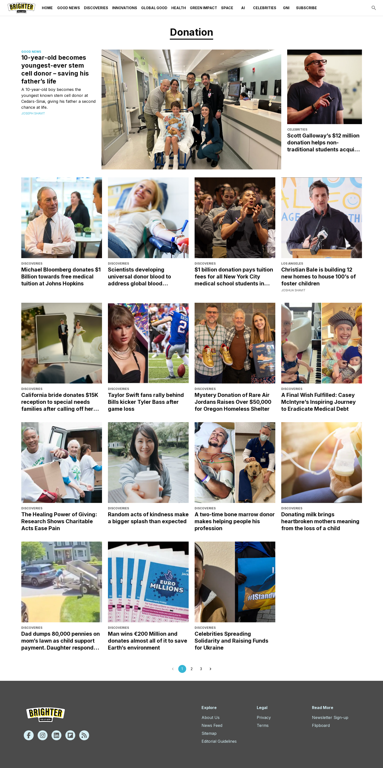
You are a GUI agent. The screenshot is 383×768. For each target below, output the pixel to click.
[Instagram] (43, 735)
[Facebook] (29, 735)
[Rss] (84, 735)
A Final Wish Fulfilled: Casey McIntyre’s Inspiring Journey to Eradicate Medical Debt (318, 402)
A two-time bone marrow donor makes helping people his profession (235, 521)
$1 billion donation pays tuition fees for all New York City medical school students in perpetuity (234, 276)
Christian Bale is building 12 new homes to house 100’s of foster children (318, 276)
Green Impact (203, 8)
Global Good (154, 8)
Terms (263, 725)
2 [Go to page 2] (192, 669)
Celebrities (264, 8)
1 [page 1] (182, 669)
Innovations (124, 8)
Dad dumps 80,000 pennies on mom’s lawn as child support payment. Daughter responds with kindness (60, 641)
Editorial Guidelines (219, 741)
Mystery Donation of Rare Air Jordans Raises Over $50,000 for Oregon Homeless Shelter (233, 402)
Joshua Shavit (293, 290)
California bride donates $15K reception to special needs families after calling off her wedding (59, 402)
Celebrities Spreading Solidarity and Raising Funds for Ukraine (231, 641)
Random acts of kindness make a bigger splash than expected (148, 517)
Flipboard (321, 725)
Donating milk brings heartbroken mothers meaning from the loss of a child (320, 521)
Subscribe (306, 8)
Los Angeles (292, 263)
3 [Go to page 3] (201, 669)
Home (47, 8)
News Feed (212, 725)
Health (178, 8)
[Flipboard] (70, 735)
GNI (286, 8)
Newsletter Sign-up (330, 717)
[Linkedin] (56, 735)
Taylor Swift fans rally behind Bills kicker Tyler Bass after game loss (146, 402)
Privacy (264, 717)
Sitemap (209, 733)
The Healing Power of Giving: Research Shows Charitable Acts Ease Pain (59, 521)
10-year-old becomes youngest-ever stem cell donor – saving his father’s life (55, 69)
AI (243, 8)
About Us (211, 717)
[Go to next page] (210, 669)
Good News (68, 8)
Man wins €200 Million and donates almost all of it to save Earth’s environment (147, 641)
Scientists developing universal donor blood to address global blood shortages (139, 276)
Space (227, 8)
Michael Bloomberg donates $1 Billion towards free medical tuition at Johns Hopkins (61, 276)
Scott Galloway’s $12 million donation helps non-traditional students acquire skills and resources (323, 142)
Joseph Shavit (33, 113)
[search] (374, 8)
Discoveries (96, 8)
